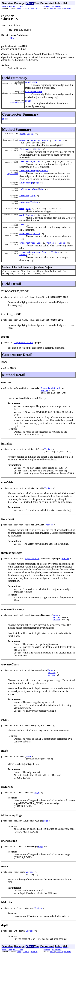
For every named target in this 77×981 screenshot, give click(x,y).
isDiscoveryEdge (28, 196)
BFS (4, 122)
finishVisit (26, 154)
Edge (36, 189)
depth (22, 137)
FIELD (19, 8)
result (23, 233)
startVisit (25, 243)
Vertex (30, 137)
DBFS (11, 39)
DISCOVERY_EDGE (33, 93)
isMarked (24, 203)
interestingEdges (29, 176)
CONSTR (26, 8)
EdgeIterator (12, 181)
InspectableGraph (16, 105)
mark (21, 217)
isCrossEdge (26, 189)
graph (28, 103)
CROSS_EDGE (31, 84)
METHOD (34, 8)
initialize (25, 166)
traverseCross (27, 253)
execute (23, 144)
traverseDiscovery (29, 263)
